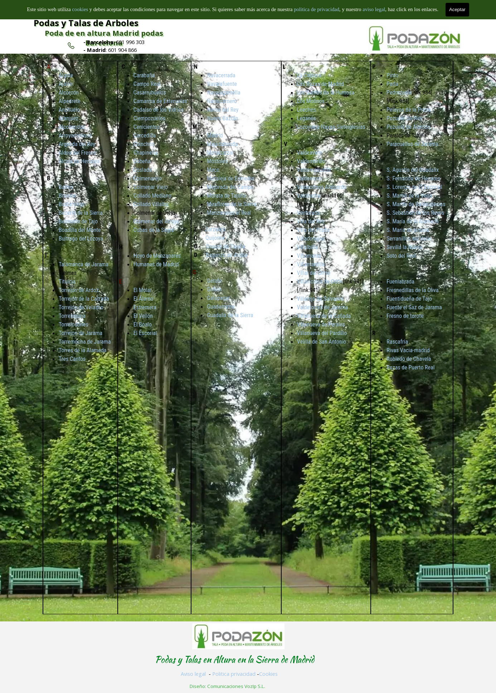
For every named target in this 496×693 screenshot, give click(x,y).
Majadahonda (222, 144)
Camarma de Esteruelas (160, 101)
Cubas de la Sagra (153, 230)
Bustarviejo (71, 204)
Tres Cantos (72, 358)
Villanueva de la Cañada (324, 315)
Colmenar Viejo (150, 187)
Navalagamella (223, 92)
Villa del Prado (313, 230)
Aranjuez (68, 118)
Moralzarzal (220, 152)
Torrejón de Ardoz (79, 290)
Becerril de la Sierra (81, 212)
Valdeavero (309, 152)
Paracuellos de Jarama (412, 144)
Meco (213, 169)
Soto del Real (401, 255)
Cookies (268, 673)
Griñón (214, 289)
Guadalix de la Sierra (230, 315)
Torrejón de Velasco (81, 307)
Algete (66, 75)
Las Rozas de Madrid (320, 84)
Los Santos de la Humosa (326, 92)
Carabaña (144, 75)
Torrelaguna (72, 315)
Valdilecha (309, 195)
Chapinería (145, 152)
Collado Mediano (152, 195)
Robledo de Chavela (408, 358)
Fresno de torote (404, 315)
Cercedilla (144, 135)
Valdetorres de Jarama (322, 307)
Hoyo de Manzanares (157, 255)
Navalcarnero (222, 101)
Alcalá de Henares (79, 161)
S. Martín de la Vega (409, 195)
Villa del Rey (311, 221)
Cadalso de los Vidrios (158, 109)
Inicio (253, 9)
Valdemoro (309, 178)
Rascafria (397, 341)
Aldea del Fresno (77, 152)
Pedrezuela (399, 92)
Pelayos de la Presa (408, 109)
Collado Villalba (151, 204)
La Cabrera (309, 75)
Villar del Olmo (313, 273)
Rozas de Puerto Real (410, 367)
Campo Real (147, 84)
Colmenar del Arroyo (156, 221)
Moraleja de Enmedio (230, 178)
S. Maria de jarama (407, 230)
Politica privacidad (234, 673)
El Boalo (142, 324)
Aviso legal (193, 673)
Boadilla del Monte (80, 230)
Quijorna (214, 237)
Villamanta (309, 255)
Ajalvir (66, 84)
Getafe (214, 280)
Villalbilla (307, 247)
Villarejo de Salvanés (320, 298)
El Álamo (143, 298)
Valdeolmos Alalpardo (322, 187)
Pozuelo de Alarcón (408, 126)
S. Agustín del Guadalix (412, 169)
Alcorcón (69, 92)
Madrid (215, 135)
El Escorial (145, 333)
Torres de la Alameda (82, 350)
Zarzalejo (215, 229)
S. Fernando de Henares (413, 178)
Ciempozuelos (149, 118)
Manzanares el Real (229, 212)
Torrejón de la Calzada (84, 298)
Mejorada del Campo (230, 187)
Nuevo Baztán (222, 118)
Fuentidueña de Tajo (409, 298)
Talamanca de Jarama (83, 264)
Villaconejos (311, 238)
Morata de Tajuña (226, 195)
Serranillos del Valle (408, 238)
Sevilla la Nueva (404, 247)
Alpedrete (70, 101)
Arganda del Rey (77, 144)
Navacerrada (221, 75)
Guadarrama (220, 306)
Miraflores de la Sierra (231, 204)
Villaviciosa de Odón (320, 281)
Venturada (308, 212)
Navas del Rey (222, 109)
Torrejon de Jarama (80, 333)
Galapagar (218, 298)
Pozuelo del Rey (404, 118)
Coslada (142, 169)
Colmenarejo (147, 178)
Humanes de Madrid (156, 264)
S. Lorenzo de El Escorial (414, 187)
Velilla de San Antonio (321, 341)
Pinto (392, 75)
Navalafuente (222, 84)
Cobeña (142, 161)
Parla (392, 84)
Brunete (67, 195)
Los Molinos (311, 101)
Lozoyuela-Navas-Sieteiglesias (331, 126)
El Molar (142, 290)
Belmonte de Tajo (78, 221)
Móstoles (217, 161)
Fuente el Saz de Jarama (414, 307)
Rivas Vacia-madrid (408, 350)
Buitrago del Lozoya (81, 238)
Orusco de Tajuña (225, 246)
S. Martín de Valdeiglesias (415, 204)
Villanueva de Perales (321, 324)
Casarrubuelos (149, 92)
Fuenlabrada (400, 281)
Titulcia (67, 281)
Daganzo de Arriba (226, 255)
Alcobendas (72, 126)
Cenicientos (146, 126)
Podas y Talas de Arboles (86, 23)
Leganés (306, 118)
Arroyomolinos (75, 135)
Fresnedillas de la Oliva (412, 290)
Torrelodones (73, 324)
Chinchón (144, 144)
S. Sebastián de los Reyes (415, 212)
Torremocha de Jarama (85, 341)
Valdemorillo (311, 161)
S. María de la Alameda (412, 221)
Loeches (306, 109)
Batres (66, 187)
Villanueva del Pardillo (322, 333)
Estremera (144, 307)
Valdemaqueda (314, 169)
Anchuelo (69, 109)
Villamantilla (311, 264)
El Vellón (143, 315)
